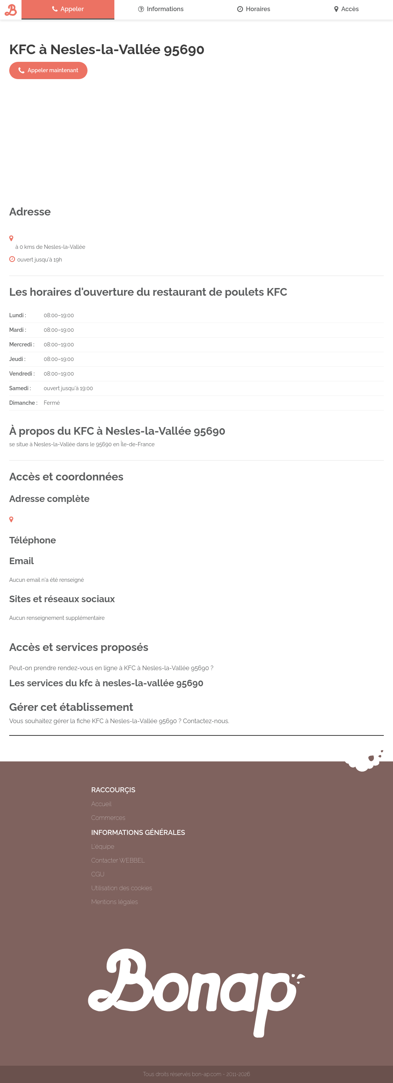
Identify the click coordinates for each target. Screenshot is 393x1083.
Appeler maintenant (48, 70)
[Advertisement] (196, 142)
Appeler (68, 9)
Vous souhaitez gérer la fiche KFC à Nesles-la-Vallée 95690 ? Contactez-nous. (119, 721)
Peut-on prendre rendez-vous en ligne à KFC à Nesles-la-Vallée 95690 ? (111, 668)
